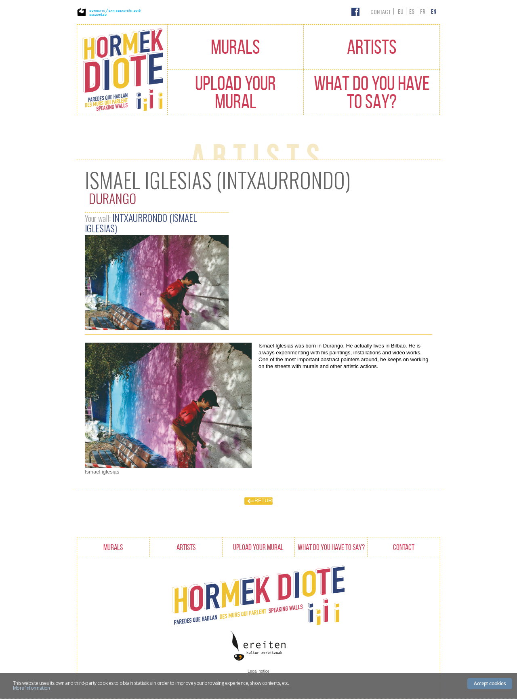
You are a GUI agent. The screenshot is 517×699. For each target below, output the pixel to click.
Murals (235, 47)
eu (401, 11)
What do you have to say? (372, 92)
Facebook (355, 12)
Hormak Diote (122, 69)
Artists (372, 47)
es (411, 11)
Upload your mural (235, 92)
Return (263, 500)
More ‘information (31, 687)
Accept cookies (490, 683)
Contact (380, 11)
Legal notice (258, 671)
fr (422, 11)
